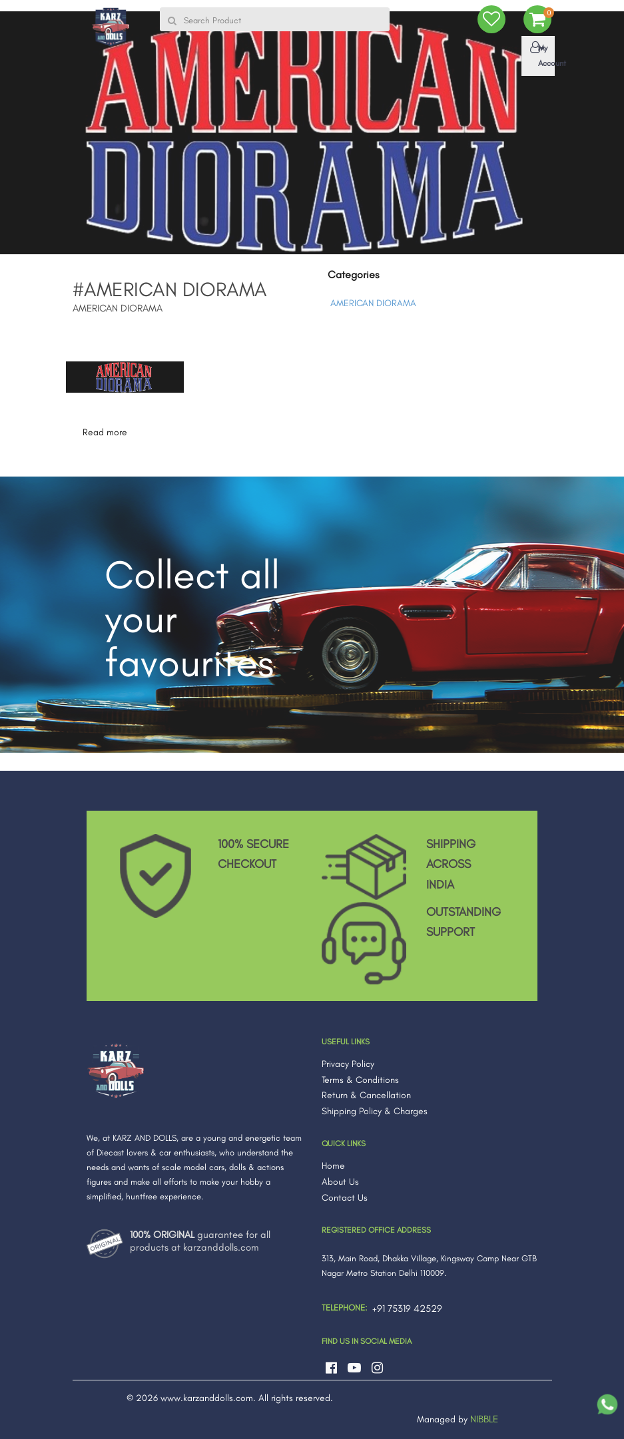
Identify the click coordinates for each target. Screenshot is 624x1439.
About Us (340, 1179)
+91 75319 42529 (407, 1306)
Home (333, 1163)
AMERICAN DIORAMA (373, 300)
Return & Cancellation (366, 1092)
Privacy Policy (348, 1060)
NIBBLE (484, 1416)
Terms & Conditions (360, 1076)
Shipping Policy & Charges (375, 1108)
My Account (541, 55)
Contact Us (345, 1194)
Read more (105, 429)
